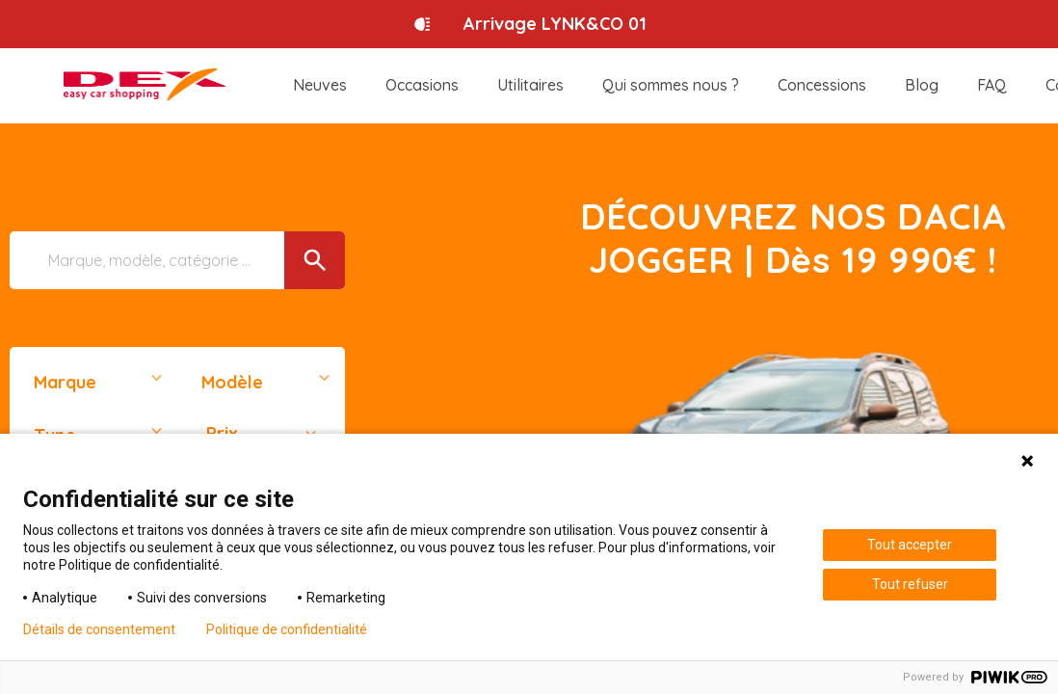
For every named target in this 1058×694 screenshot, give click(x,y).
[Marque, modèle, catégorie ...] (177, 260)
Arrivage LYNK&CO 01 (555, 24)
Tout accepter (909, 544)
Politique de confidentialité (286, 629)
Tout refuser (910, 584)
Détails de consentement (99, 629)
